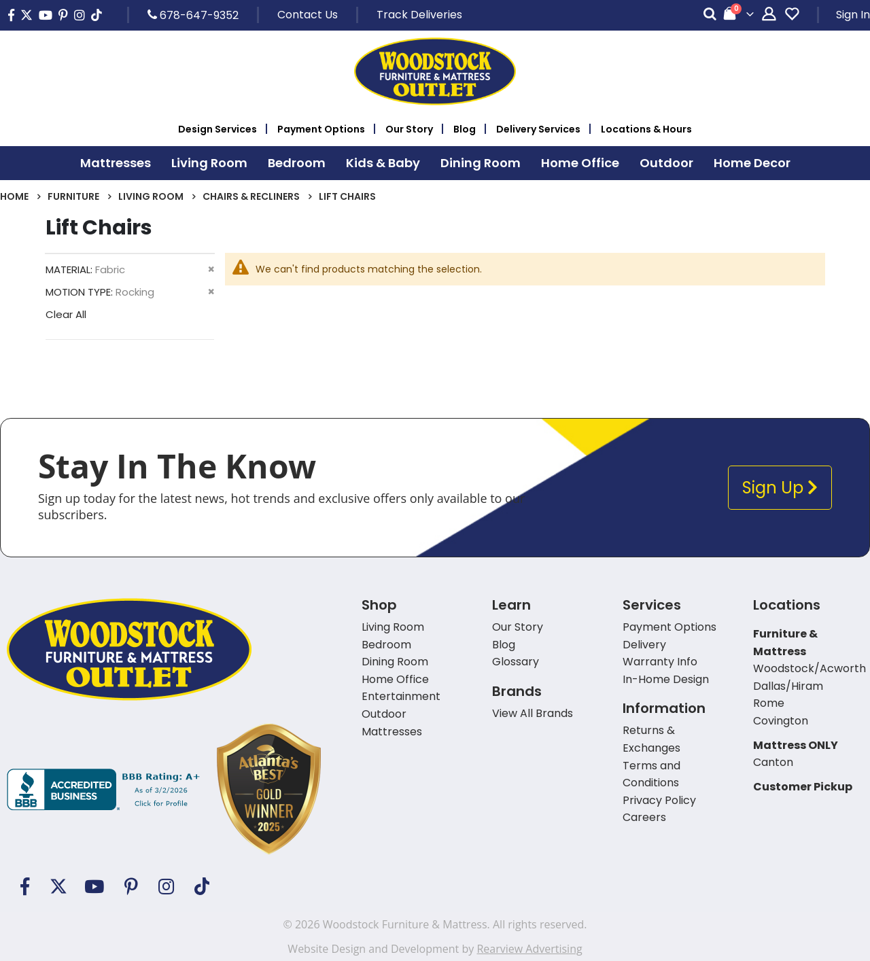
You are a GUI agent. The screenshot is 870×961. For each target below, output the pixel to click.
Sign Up (780, 487)
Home (14, 196)
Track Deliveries (419, 14)
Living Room (151, 196)
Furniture (73, 196)
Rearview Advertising (529, 948)
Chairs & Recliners (251, 196)
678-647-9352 (193, 15)
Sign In (853, 14)
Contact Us (307, 14)
